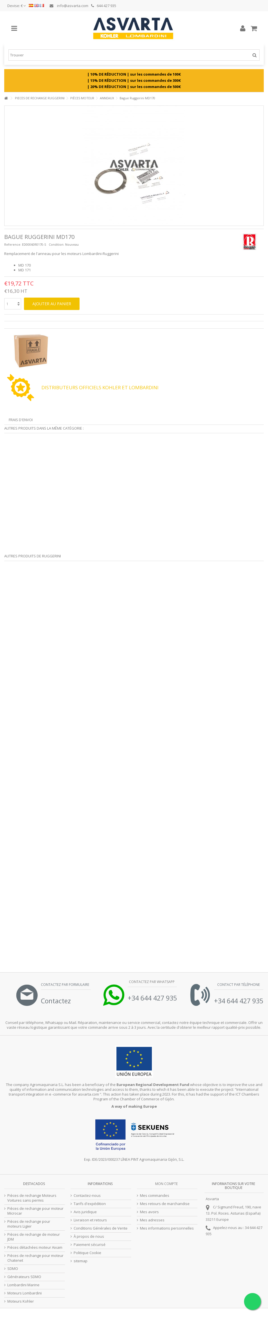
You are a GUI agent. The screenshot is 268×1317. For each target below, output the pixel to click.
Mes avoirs (149, 1212)
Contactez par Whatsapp (152, 981)
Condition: (56, 244)
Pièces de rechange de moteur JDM (33, 1237)
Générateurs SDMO (24, 1276)
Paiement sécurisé (90, 1244)
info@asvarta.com (69, 5)
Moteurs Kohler (20, 1301)
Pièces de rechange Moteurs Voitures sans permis (31, 1198)
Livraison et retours (90, 1220)
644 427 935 (103, 5)
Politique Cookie (87, 1252)
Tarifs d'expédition (90, 1203)
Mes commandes (154, 1195)
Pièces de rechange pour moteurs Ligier (28, 1224)
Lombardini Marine (23, 1285)
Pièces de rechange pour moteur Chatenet (35, 1258)
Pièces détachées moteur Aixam (34, 1247)
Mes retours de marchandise (165, 1203)
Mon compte (166, 1183)
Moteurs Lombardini (24, 1293)
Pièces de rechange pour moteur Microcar (35, 1211)
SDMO (12, 1268)
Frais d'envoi (21, 419)
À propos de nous (89, 1236)
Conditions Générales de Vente (101, 1228)
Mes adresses (152, 1220)
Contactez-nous (87, 1195)
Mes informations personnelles (167, 1228)
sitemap (80, 1261)
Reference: (12, 244)
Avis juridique (85, 1212)
